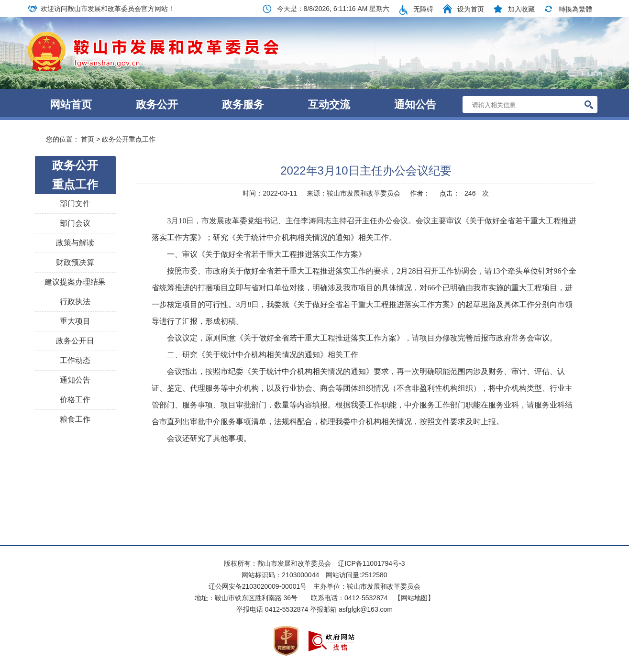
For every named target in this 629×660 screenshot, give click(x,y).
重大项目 (75, 321)
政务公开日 (75, 341)
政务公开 (157, 104)
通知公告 (415, 104)
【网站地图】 (414, 598)
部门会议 (75, 223)
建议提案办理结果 (75, 282)
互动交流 (329, 104)
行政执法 (75, 301)
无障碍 (423, 9)
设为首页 (470, 9)
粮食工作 (75, 419)
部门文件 (75, 203)
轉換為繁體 (575, 9)
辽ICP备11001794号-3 (371, 563)
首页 (87, 139)
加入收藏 (521, 9)
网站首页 (71, 104)
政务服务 (243, 104)
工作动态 (75, 360)
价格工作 (75, 400)
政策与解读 (75, 243)
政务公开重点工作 (128, 139)
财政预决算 (75, 262)
